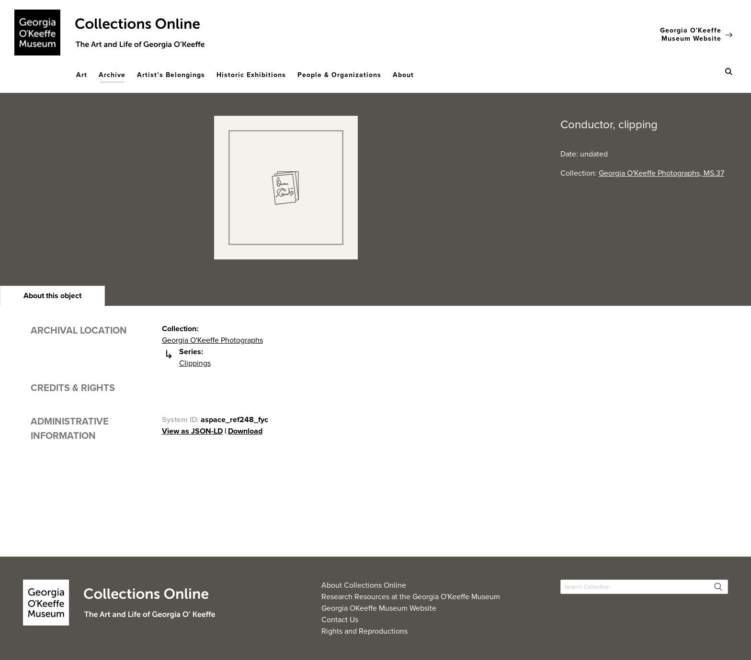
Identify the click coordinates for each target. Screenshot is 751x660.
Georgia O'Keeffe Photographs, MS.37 (661, 173)
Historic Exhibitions (251, 75)
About (403, 75)
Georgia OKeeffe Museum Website (378, 608)
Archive (112, 75)
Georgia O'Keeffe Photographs (212, 340)
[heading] (52, 296)
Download (245, 430)
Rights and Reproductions (364, 631)
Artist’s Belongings (171, 75)
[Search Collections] (644, 587)
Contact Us (339, 619)
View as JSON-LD (192, 430)
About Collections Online (363, 585)
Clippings (195, 363)
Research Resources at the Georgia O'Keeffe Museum (410, 596)
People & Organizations (339, 75)
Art (81, 75)
